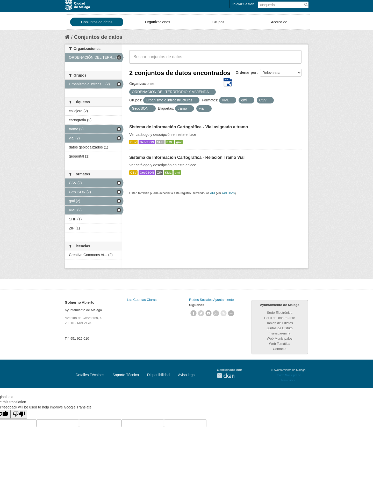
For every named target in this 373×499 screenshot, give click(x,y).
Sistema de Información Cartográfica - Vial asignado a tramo (188, 127)
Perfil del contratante (279, 318)
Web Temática (279, 344)
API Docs (228, 193)
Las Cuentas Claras (141, 300)
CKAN (225, 375)
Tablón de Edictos (279, 323)
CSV (133, 142)
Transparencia (279, 333)
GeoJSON (147, 142)
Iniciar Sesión (243, 4)
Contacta (279, 349)
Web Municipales (279, 338)
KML (170, 142)
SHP (160, 142)
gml (179, 142)
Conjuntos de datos (96, 22)
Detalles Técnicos (90, 375)
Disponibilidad (158, 375)
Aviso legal (186, 375)
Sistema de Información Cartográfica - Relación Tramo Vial (187, 157)
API (212, 193)
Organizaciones (157, 22)
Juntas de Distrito (279, 328)
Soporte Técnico (125, 375)
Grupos (218, 22)
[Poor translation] (19, 414)
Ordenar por (246, 72)
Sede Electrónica (279, 313)
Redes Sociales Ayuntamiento (211, 300)
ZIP (159, 172)
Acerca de (279, 22)
